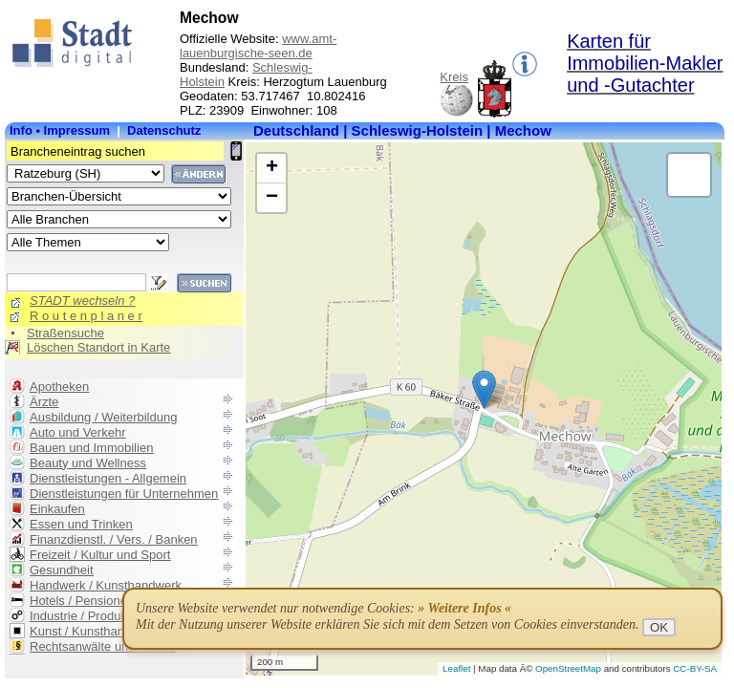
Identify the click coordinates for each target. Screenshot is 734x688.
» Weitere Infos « (464, 608)
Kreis (454, 77)
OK (659, 627)
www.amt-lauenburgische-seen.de (258, 46)
